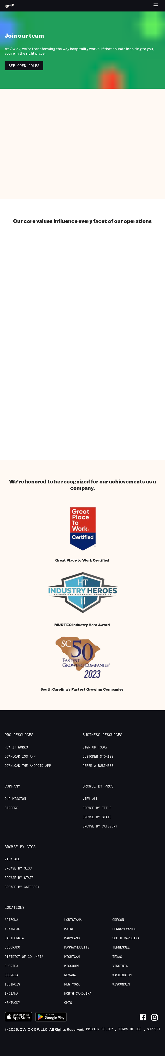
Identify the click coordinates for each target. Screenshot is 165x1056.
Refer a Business (98, 766)
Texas (117, 957)
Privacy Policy (99, 1029)
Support (153, 1029)
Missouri (72, 966)
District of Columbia (24, 957)
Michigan (72, 957)
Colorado (12, 947)
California (14, 938)
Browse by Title (97, 808)
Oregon (118, 920)
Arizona (11, 920)
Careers (11, 808)
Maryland (72, 938)
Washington (122, 975)
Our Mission (15, 799)
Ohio (68, 1003)
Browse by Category (100, 826)
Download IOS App (20, 756)
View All (90, 799)
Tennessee (121, 947)
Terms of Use (130, 1029)
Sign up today (95, 747)
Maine (69, 929)
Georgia (11, 975)
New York (72, 984)
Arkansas (12, 929)
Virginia (120, 966)
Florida (11, 966)
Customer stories (98, 756)
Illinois (12, 984)
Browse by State (97, 817)
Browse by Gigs (18, 868)
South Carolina (125, 938)
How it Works (16, 747)
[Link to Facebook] (143, 1017)
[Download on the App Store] (18, 1017)
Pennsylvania (124, 929)
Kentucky (12, 1003)
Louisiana (73, 920)
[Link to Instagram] (154, 1017)
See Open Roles (24, 65)
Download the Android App (28, 766)
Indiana (11, 993)
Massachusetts (76, 947)
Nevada (70, 975)
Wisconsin (121, 984)
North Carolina (77, 993)
